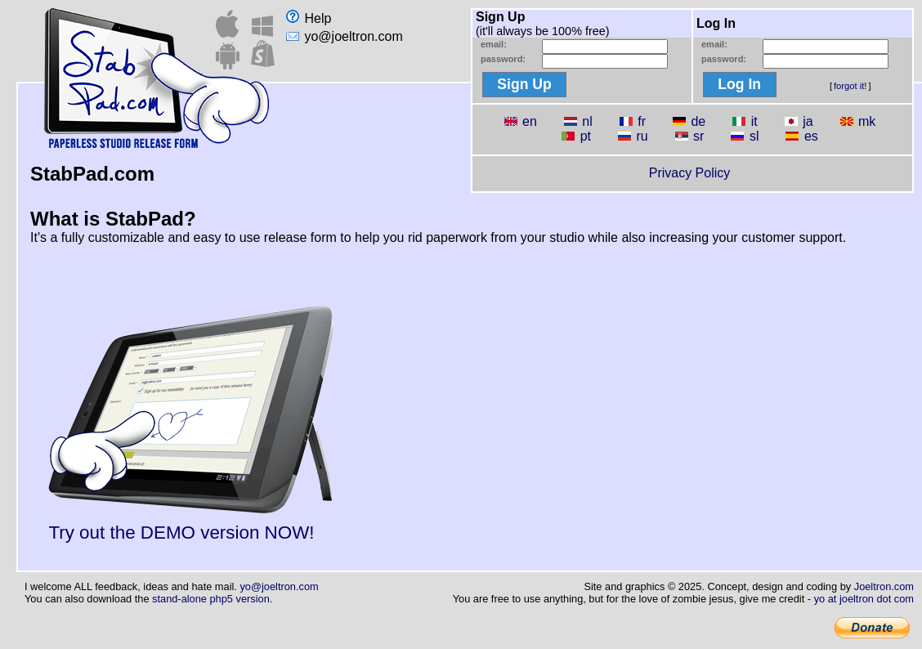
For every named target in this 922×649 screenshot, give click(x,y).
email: (494, 44)
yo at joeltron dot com (864, 599)
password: (503, 59)
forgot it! (850, 86)
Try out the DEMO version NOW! (191, 524)
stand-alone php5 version (211, 599)
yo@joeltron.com (344, 36)
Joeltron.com (884, 586)
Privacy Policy (690, 173)
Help (308, 18)
